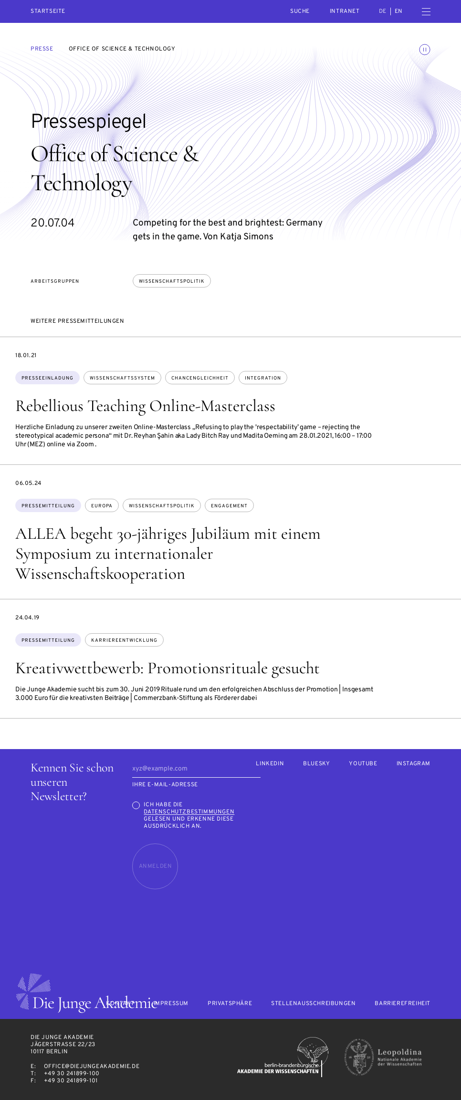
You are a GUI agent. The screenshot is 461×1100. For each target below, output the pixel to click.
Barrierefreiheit (402, 1003)
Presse (42, 49)
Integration (263, 378)
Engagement (229, 506)
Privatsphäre (230, 1003)
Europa (102, 506)
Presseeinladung (47, 378)
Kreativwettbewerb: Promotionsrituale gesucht (167, 668)
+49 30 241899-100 (72, 1074)
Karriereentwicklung (124, 640)
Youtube (363, 764)
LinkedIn (270, 764)
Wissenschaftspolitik (172, 281)
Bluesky (316, 764)
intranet (345, 11)
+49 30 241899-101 (71, 1081)
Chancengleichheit (200, 378)
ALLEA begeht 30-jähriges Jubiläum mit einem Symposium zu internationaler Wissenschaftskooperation (168, 554)
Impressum (171, 1003)
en (399, 11)
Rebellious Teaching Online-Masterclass (145, 406)
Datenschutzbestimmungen (189, 812)
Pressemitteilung (48, 506)
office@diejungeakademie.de (92, 1066)
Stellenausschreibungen (313, 1003)
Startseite (48, 11)
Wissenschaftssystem (122, 378)
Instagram (413, 764)
